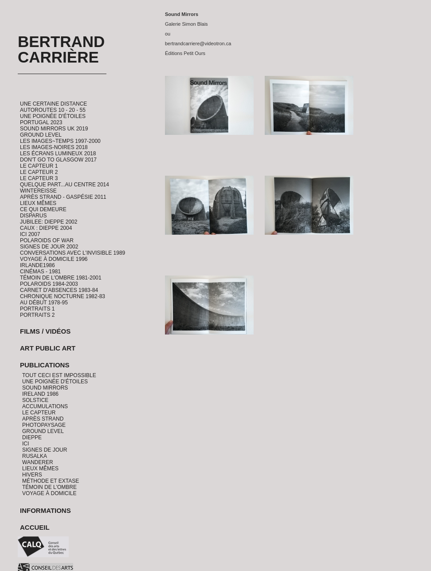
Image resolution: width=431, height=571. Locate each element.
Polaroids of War (47, 240)
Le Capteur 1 (39, 166)
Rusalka (34, 456)
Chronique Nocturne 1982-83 (62, 296)
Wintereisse (38, 191)
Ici (25, 444)
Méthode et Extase (50, 481)
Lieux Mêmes (38, 203)
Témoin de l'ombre (49, 487)
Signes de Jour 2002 (49, 247)
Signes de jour (44, 450)
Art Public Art (47, 348)
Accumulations (45, 406)
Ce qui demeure (43, 209)
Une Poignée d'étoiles (53, 116)
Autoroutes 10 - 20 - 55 (53, 110)
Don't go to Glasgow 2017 (58, 160)
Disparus (33, 216)
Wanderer (37, 462)
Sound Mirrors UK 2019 (54, 129)
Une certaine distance (53, 104)
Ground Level (41, 135)
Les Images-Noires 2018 (54, 147)
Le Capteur (38, 413)
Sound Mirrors (45, 388)
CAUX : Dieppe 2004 (46, 228)
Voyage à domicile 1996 (54, 259)
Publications (44, 365)
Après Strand (42, 419)
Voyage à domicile (49, 493)
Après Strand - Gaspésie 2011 (63, 197)
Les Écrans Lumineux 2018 (58, 153)
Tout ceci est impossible (59, 375)
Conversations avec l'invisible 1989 (72, 253)
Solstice (35, 400)
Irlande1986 (37, 265)
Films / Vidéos (45, 331)
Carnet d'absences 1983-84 (59, 290)
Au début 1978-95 (44, 302)
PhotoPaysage (44, 425)
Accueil (35, 527)
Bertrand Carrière (61, 49)
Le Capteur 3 (39, 178)
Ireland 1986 (40, 394)
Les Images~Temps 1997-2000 (60, 141)
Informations (45, 510)
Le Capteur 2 (39, 172)
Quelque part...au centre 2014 (64, 184)
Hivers (32, 475)
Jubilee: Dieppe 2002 (48, 222)
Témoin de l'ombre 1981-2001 (61, 278)
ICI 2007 (30, 234)
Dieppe (32, 437)
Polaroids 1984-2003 (49, 284)
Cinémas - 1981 (40, 271)
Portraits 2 (37, 315)
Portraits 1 (37, 309)
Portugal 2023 (41, 122)
